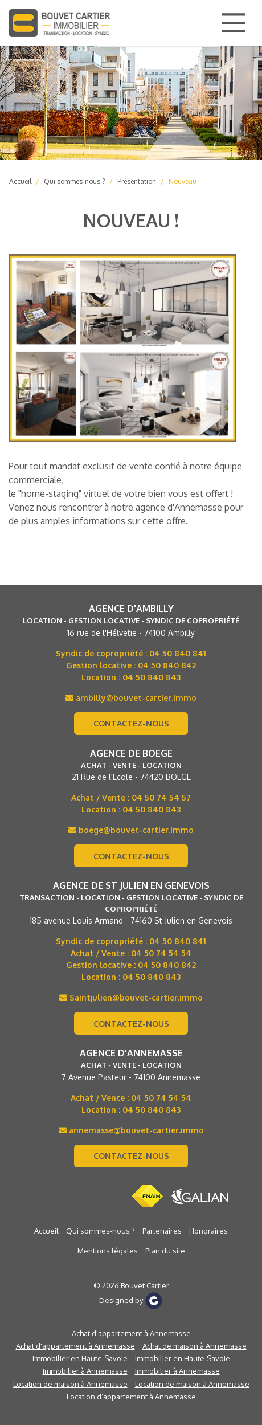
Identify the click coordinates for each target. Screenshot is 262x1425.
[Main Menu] (233, 23)
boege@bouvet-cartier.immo (131, 830)
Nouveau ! (184, 181)
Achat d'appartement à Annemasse (131, 1333)
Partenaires (162, 1230)
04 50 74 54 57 (161, 797)
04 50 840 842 (167, 665)
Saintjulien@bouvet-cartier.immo (131, 997)
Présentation (136, 181)
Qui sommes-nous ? (74, 181)
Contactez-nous (131, 723)
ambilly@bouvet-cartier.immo (131, 698)
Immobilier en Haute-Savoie (80, 1358)
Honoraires (208, 1230)
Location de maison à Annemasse (70, 1384)
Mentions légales (107, 1250)
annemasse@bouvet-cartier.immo (131, 1130)
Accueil (20, 181)
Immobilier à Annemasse (85, 1370)
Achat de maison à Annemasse (194, 1345)
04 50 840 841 (177, 653)
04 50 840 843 (151, 677)
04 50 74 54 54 (161, 953)
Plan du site (165, 1250)
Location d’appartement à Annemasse (131, 1396)
